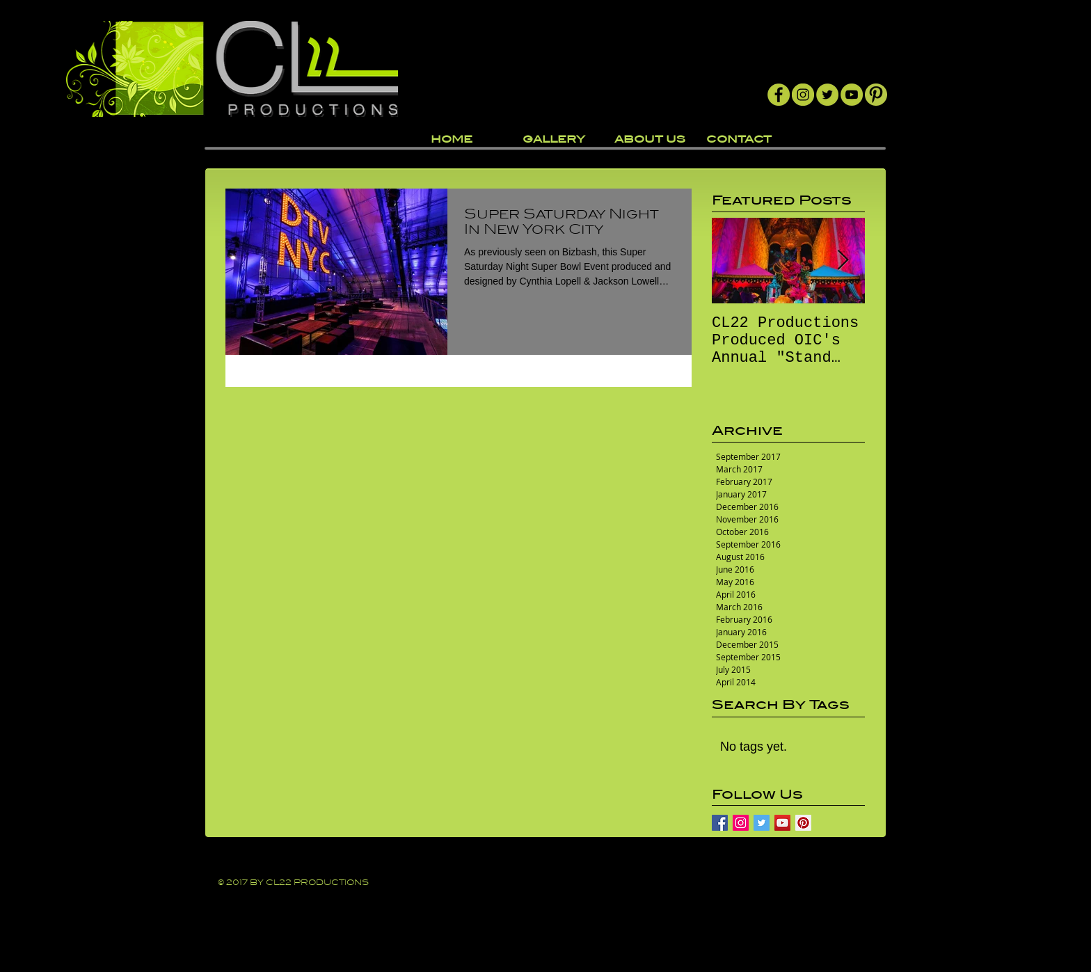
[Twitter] (827, 94)
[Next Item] (842, 260)
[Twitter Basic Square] (762, 823)
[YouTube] (852, 94)
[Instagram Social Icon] (741, 823)
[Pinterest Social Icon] (803, 823)
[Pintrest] (876, 94)
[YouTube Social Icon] (782, 823)
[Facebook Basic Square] (720, 823)
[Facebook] (778, 94)
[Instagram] (803, 94)
